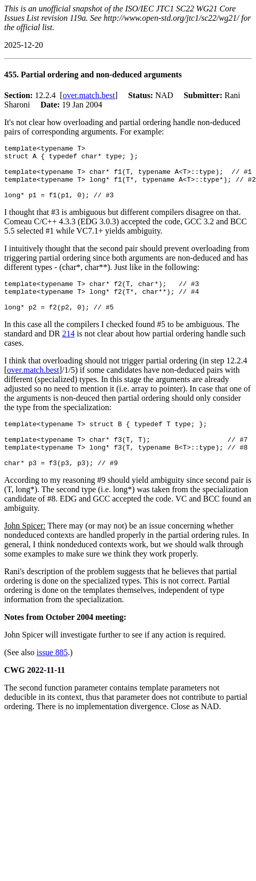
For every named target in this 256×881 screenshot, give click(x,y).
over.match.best (88, 95)
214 (68, 350)
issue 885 (52, 678)
